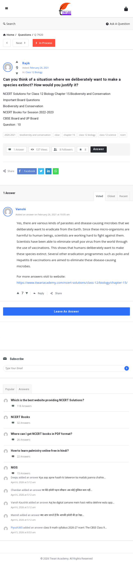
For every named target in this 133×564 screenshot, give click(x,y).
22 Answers (20, 456)
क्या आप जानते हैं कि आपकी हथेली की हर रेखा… (62, 515)
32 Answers (20, 423)
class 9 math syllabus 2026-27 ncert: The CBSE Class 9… (75, 527)
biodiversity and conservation (35, 134)
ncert (123, 134)
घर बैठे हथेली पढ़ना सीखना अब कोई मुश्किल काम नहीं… (67, 490)
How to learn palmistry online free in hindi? (40, 450)
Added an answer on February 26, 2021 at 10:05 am (43, 214)
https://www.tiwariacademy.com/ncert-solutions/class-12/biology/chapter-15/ (72, 282)
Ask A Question (118, 24)
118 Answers (21, 406)
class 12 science (108, 134)
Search (9, 24)
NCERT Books (20, 417)
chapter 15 (69, 134)
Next (20, 43)
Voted (99, 196)
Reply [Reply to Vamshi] (38, 293)
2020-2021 (10, 134)
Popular (9, 389)
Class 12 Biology (34, 72)
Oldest (111, 196)
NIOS (14, 467)
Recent (123, 196)
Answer (98, 149)
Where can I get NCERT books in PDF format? (41, 433)
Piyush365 (17, 527)
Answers (24, 389)
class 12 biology (87, 134)
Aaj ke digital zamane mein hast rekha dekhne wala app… (81, 502)
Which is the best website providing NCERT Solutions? (47, 400)
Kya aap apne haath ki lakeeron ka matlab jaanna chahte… (72, 477)
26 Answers (20, 439)
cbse (57, 134)
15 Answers (20, 473)
